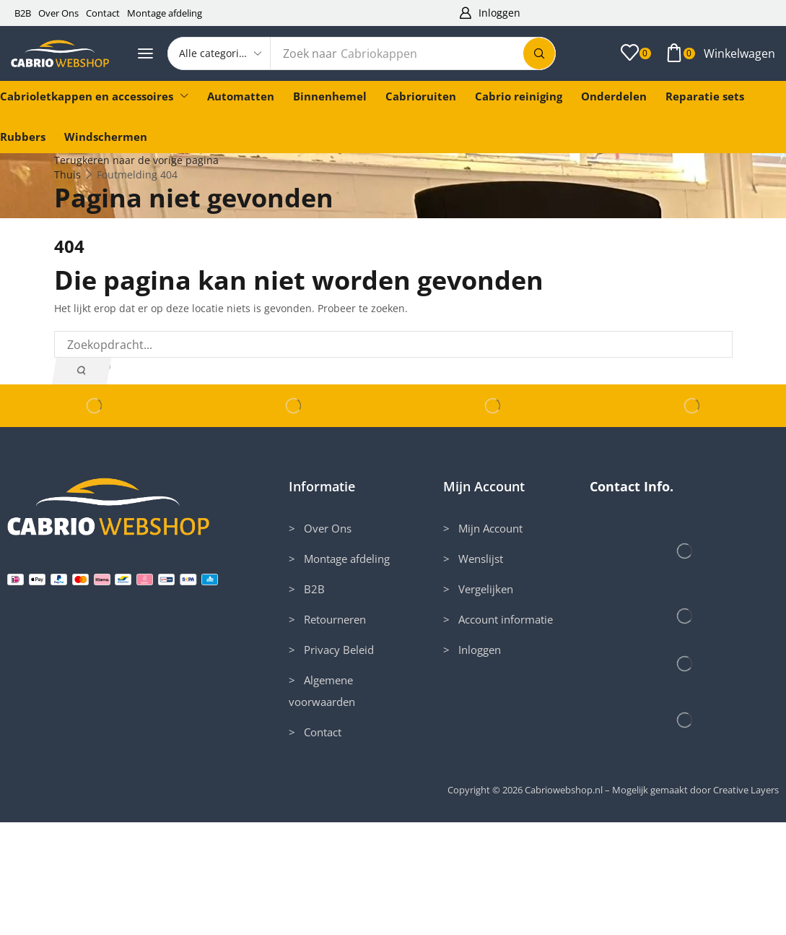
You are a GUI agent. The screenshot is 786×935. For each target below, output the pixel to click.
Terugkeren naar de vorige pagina (136, 160)
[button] (490, 13)
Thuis (67, 174)
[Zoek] (539, 53)
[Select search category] (219, 53)
